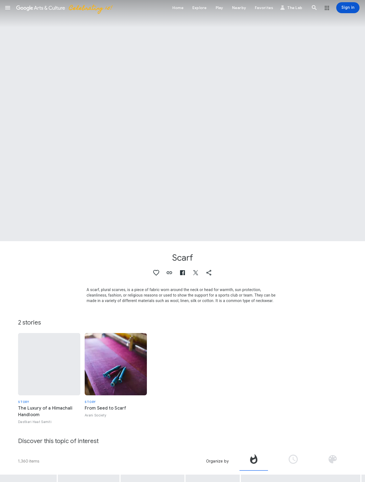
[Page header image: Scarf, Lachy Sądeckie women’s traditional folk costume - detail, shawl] (182, 120)
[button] (7, 7)
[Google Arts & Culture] (63, 7)
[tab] (253, 461)
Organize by (217, 461)
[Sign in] (348, 7)
